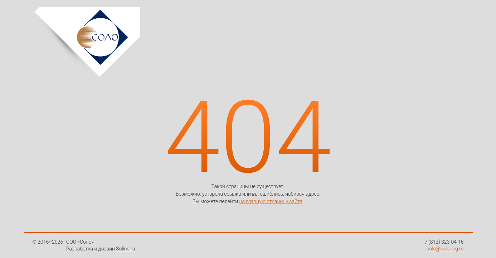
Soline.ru (125, 249)
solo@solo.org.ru (445, 249)
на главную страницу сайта (270, 201)
